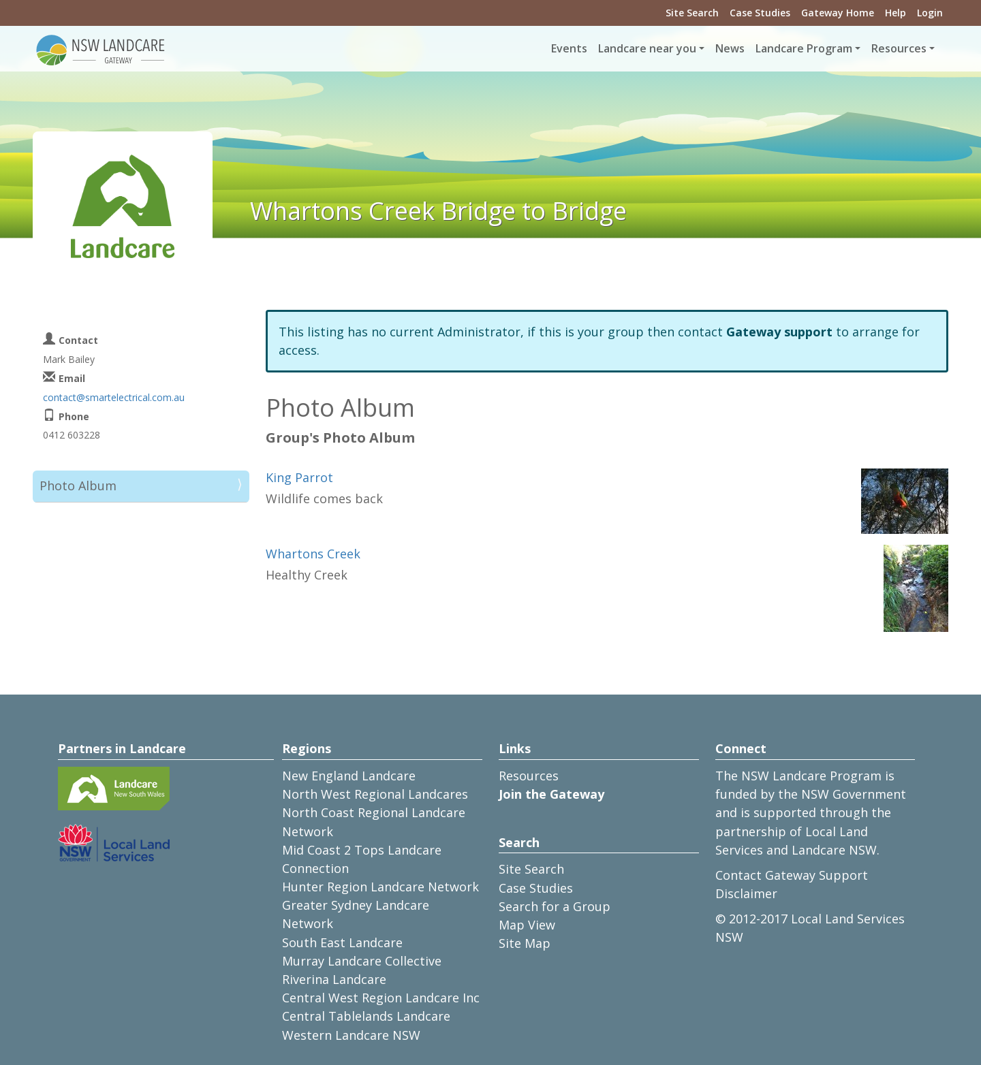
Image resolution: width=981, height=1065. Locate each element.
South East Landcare (342, 942)
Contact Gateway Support (791, 875)
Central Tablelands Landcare (366, 1016)
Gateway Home (837, 12)
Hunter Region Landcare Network (380, 886)
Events (569, 48)
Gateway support (779, 331)
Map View (527, 925)
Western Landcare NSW (351, 1035)
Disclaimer (746, 893)
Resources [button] (898, 48)
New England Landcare (349, 775)
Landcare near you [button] (647, 48)
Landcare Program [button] (804, 48)
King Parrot (299, 477)
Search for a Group (554, 906)
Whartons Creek (313, 553)
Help (895, 12)
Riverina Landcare (334, 979)
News (730, 48)
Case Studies (760, 12)
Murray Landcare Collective (361, 961)
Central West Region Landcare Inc (381, 997)
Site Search (692, 12)
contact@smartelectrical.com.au (114, 397)
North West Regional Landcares (375, 794)
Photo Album (78, 485)
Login (930, 12)
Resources (529, 775)
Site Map (524, 943)
